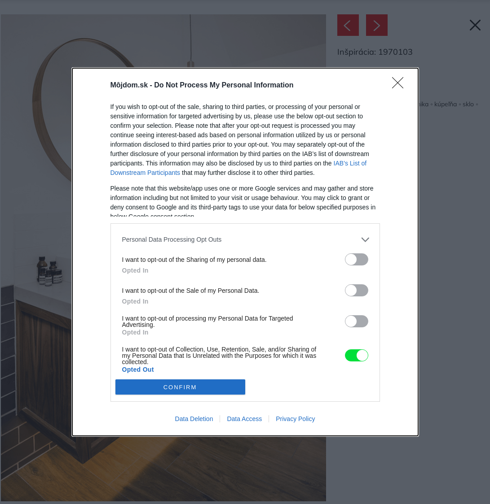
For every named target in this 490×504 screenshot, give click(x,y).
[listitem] (245, 239)
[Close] (400, 85)
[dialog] (245, 252)
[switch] (356, 259)
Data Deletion (194, 418)
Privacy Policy (295, 418)
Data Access (244, 418)
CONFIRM (180, 387)
